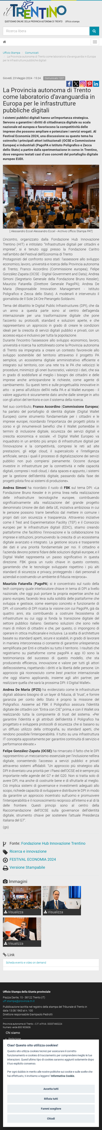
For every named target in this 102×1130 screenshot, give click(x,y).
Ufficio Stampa (11, 52)
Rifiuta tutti (51, 1098)
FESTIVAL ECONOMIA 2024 (33, 859)
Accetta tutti (51, 1088)
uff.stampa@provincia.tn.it (19, 1001)
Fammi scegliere (51, 1108)
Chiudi (51, 1118)
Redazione (14, 1038)
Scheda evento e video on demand (26, 962)
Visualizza (13, 912)
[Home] (4, 42)
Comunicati (32, 52)
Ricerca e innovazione (28, 851)
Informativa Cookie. (63, 1076)
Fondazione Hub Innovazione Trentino (53, 843)
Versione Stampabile (27, 867)
